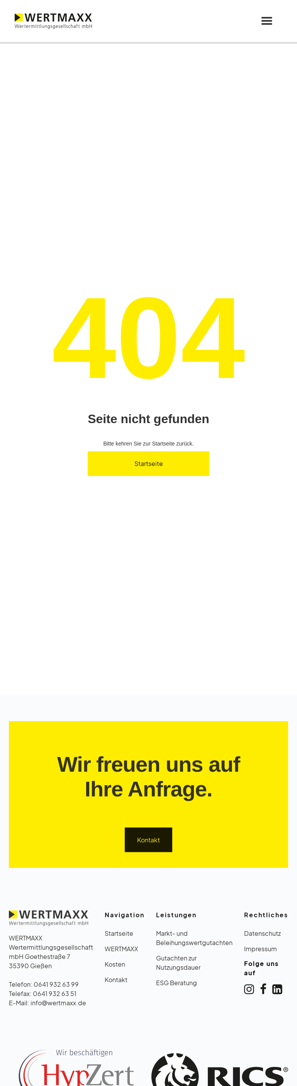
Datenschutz (262, 936)
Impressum (260, 951)
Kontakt (148, 842)
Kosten (115, 966)
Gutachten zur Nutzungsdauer (178, 965)
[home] (53, 21)
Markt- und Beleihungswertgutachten (194, 940)
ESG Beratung (176, 985)
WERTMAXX (121, 951)
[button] (266, 21)
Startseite (148, 463)
